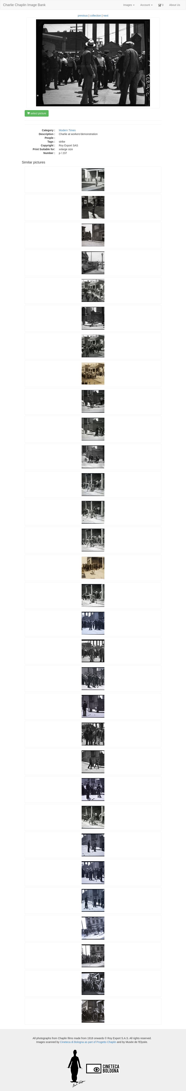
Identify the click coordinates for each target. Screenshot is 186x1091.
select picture (36, 113)
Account (146, 4)
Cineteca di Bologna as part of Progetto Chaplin (88, 1042)
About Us (174, 4)
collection (95, 15)
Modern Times (67, 130)
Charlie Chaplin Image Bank (24, 5)
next (105, 15)
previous (83, 15)
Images (129, 4)
